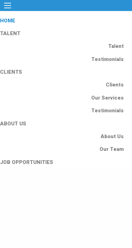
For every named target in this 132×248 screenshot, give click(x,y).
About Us (112, 136)
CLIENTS (11, 72)
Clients (115, 85)
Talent (116, 46)
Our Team (112, 149)
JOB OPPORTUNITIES (26, 162)
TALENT (10, 33)
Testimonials (107, 59)
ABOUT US (13, 123)
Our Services (107, 98)
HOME (7, 20)
